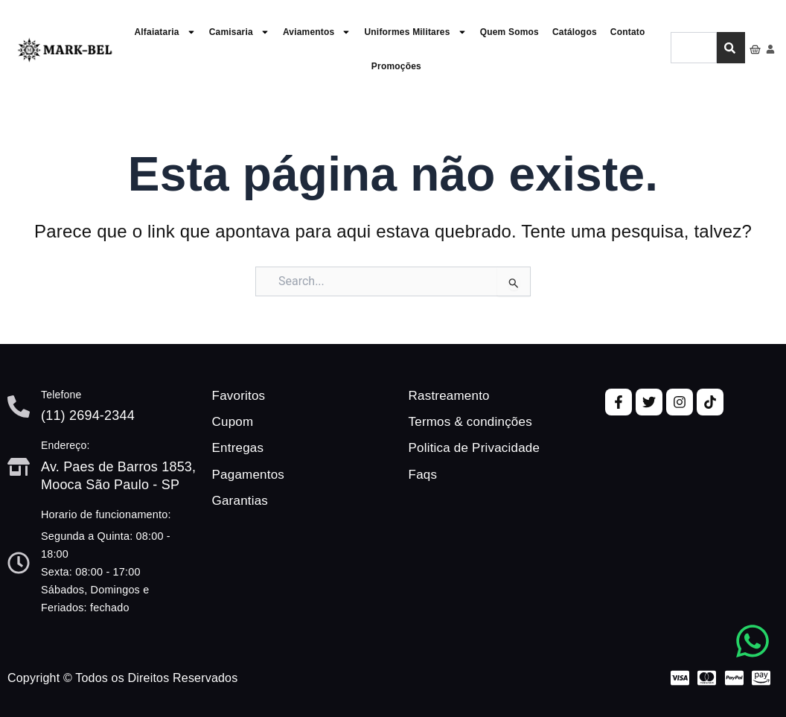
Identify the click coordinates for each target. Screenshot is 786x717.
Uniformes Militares (415, 32)
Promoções (396, 66)
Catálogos (574, 32)
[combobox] (694, 48)
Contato (627, 32)
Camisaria (239, 32)
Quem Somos (509, 32)
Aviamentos (317, 32)
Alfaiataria (164, 32)
